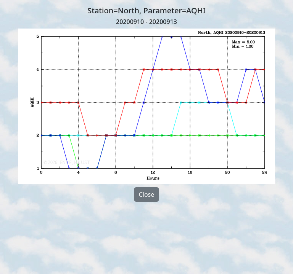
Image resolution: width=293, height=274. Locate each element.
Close (147, 194)
